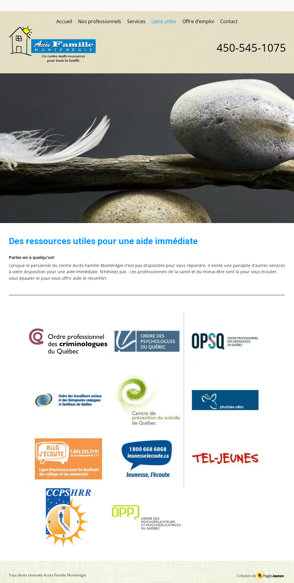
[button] (136, 21)
